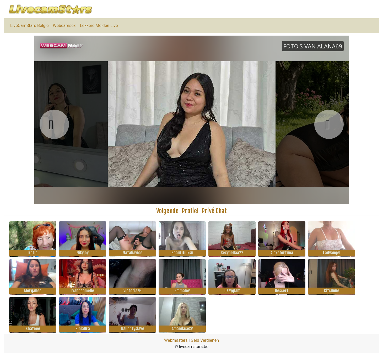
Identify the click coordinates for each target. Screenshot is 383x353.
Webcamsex (64, 25)
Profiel (190, 211)
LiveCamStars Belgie (29, 25)
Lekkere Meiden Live (99, 25)
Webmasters (176, 340)
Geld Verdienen (205, 340)
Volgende (167, 211)
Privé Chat (214, 211)
